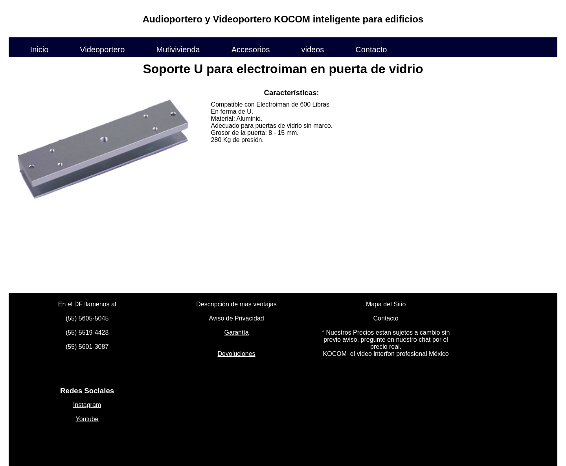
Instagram (87, 405)
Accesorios (251, 49)
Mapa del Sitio (386, 304)
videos (312, 49)
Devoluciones (236, 353)
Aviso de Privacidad (236, 318)
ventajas (265, 304)
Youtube (87, 419)
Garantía (236, 332)
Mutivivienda (178, 49)
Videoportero (102, 49)
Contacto (371, 49)
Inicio (39, 49)
